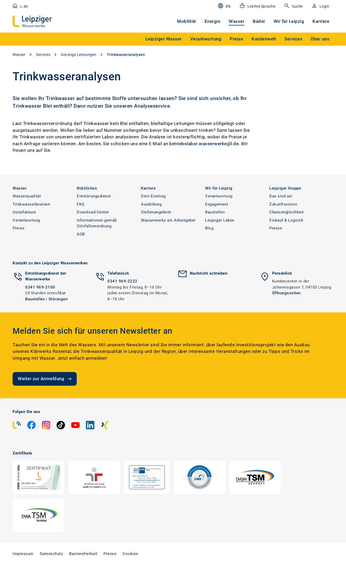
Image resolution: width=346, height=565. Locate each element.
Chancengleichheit (286, 212)
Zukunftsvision (283, 204)
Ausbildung (151, 204)
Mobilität (186, 21)
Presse (275, 228)
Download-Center (93, 212)
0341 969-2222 (122, 281)
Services (43, 55)
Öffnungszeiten (286, 293)
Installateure (24, 212)
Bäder (259, 21)
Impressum (23, 553)
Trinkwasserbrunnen (31, 204)
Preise (18, 228)
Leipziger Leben (219, 220)
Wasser (236, 21)
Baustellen (215, 212)
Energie (213, 21)
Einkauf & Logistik (286, 220)
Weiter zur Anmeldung (45, 379)
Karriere (320, 21)
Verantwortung (26, 220)
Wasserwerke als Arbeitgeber (168, 220)
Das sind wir (280, 196)
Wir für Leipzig (289, 21)
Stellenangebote (156, 212)
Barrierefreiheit (83, 553)
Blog (209, 228)
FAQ (80, 204)
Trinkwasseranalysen (126, 55)
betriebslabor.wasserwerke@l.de (204, 143)
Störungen (58, 299)
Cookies (130, 553)
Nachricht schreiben (209, 273)
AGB (81, 234)
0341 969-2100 (40, 287)
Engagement (216, 204)
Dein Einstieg (153, 196)
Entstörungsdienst (94, 196)
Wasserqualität (27, 196)
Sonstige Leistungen (78, 55)
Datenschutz (51, 553)
